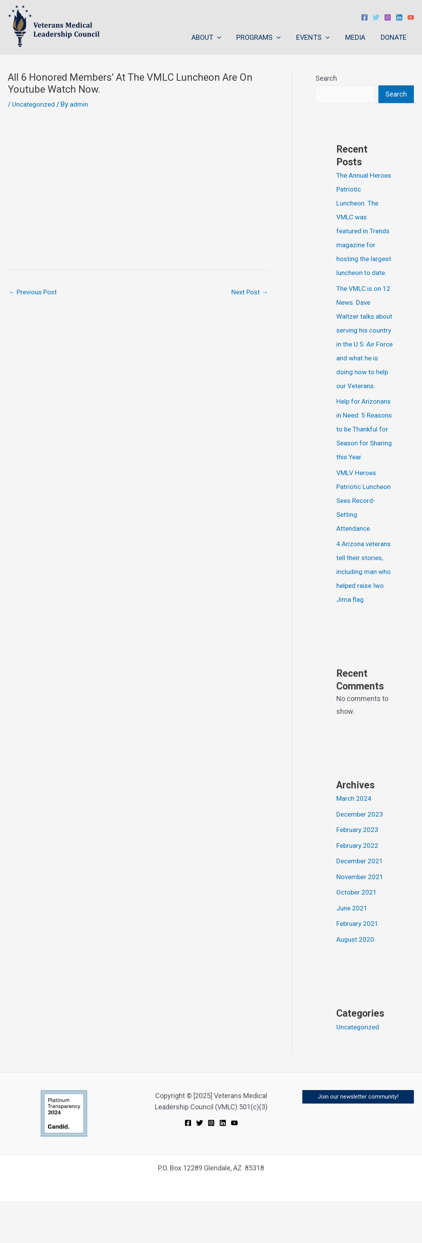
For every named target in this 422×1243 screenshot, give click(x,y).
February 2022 (358, 887)
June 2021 (352, 950)
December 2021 (360, 903)
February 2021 (358, 965)
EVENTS (317, 37)
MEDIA (357, 37)
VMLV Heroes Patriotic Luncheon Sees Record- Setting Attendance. (360, 528)
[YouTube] (410, 17)
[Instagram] (387, 17)
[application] (224, 37)
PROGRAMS (264, 37)
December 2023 (360, 856)
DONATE (394, 37)
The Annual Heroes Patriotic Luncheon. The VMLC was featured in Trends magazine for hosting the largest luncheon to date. (364, 231)
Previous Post (34, 292)
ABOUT (213, 37)
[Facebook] (364, 17)
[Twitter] (376, 17)
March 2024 (354, 840)
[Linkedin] (399, 17)
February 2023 (358, 872)
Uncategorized (34, 104)
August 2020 (355, 981)
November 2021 (361, 919)
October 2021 (357, 934)
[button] (358, 1139)
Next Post (248, 292)
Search (326, 78)
